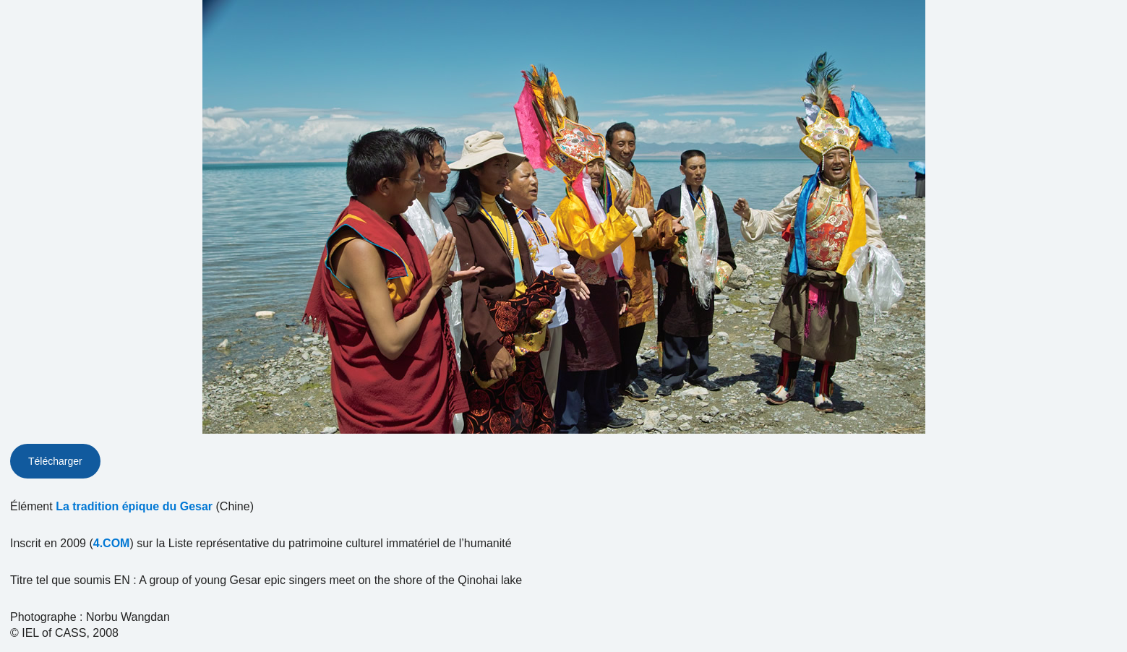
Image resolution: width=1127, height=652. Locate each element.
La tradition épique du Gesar (134, 506)
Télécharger (55, 461)
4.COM (111, 543)
